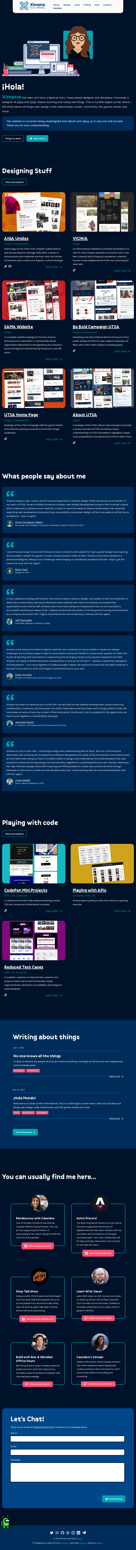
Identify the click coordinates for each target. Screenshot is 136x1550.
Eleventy (83, 1543)
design (67, 4)
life (17, 1113)
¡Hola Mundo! (24, 1098)
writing (87, 4)
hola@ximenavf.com (44, 1427)
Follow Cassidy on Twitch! (100, 1384)
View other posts (24, 1132)
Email (68, 1450)
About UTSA (85, 414)
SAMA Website (18, 326)
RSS (79, 1538)
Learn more (52, 266)
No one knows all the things (37, 1056)
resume (57, 8)
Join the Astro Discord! (100, 1253)
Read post (66, 1076)
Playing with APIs (89, 890)
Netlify (100, 1543)
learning (20, 1071)
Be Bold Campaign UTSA (96, 326)
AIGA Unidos (16, 238)
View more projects (14, 182)
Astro (20, 102)
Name (68, 1437)
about (56, 4)
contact (107, 4)
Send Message (115, 1499)
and (27, 102)
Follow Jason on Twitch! (100, 1318)
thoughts (33, 1071)
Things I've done (13, 138)
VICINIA (80, 238)
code (77, 4)
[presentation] (31, 1490)
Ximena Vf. (65, 1543)
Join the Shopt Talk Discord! (39, 1319)
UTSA (33, 102)
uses (96, 4)
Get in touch (39, 138)
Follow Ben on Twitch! (39, 1384)
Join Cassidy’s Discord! (39, 1246)
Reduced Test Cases (23, 967)
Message (68, 1470)
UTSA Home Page (21, 414)
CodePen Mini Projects (25, 890)
